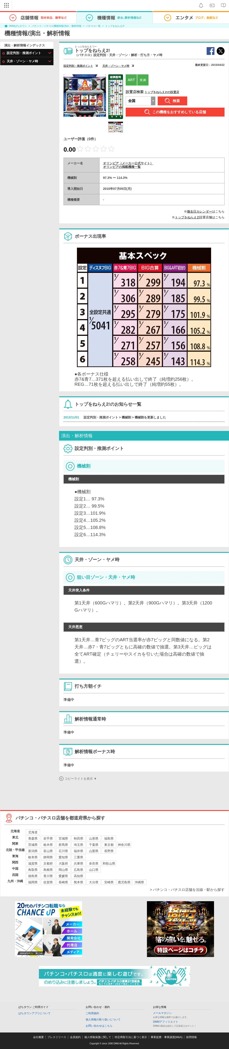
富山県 (48, 851)
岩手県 (48, 838)
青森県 (33, 838)
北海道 (33, 832)
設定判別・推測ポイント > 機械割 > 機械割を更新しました (125, 417)
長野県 (109, 851)
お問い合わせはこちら (99, 1025)
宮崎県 (109, 882)
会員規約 (75, 1037)
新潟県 (33, 851)
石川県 (63, 851)
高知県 (78, 876)
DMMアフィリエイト (165, 1021)
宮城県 (63, 838)
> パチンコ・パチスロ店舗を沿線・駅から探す (187, 890)
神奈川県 (124, 844)
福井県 (78, 851)
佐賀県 (48, 882)
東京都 (109, 844)
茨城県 (33, 844)
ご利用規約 (92, 1013)
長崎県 (63, 882)
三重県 (78, 857)
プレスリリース (56, 1037)
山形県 (93, 838)
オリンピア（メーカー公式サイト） (128, 163)
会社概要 (38, 1037)
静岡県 (48, 857)
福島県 (109, 838)
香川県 (48, 876)
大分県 (93, 882)
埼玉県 (78, 844)
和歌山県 (109, 863)
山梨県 (93, 851)
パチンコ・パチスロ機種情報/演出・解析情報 (56, 26)
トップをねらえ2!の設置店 (161, 92)
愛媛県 (63, 876)
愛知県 (63, 857)
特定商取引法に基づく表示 (131, 1037)
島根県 (48, 869)
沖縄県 (139, 882)
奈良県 (93, 863)
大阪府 (63, 863)
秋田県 (78, 838)
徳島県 (33, 876)
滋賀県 (33, 863)
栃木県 (48, 844)
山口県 (93, 869)
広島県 (78, 869)
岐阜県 (33, 857)
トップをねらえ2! (114, 26)
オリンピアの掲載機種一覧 (122, 167)
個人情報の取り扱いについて (103, 1019)
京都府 (48, 863)
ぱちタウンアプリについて (34, 1013)
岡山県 (63, 869)
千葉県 (93, 844)
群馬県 (63, 844)
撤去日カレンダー (199, 211)
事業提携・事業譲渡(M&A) (166, 1037)
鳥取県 (33, 869)
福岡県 (33, 882)
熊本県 (78, 882)
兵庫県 (78, 863)
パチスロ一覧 (93, 26)
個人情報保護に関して (97, 1037)
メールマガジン (162, 1013)
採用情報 (191, 1037)
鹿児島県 (124, 882)
